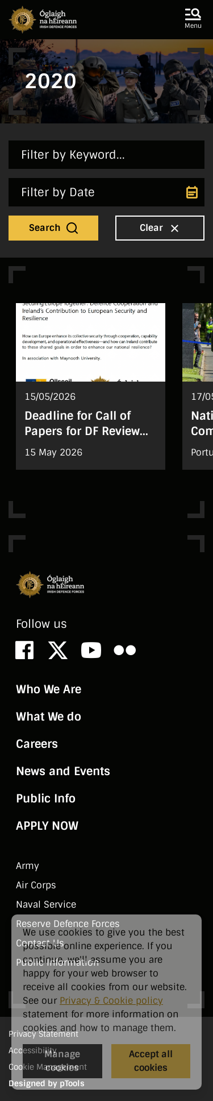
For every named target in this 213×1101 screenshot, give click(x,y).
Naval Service (46, 904)
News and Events (63, 771)
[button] (193, 19)
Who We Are (48, 689)
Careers (37, 743)
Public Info (46, 798)
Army (27, 866)
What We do (48, 716)
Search (54, 228)
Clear (161, 228)
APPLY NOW (47, 825)
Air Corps (36, 885)
